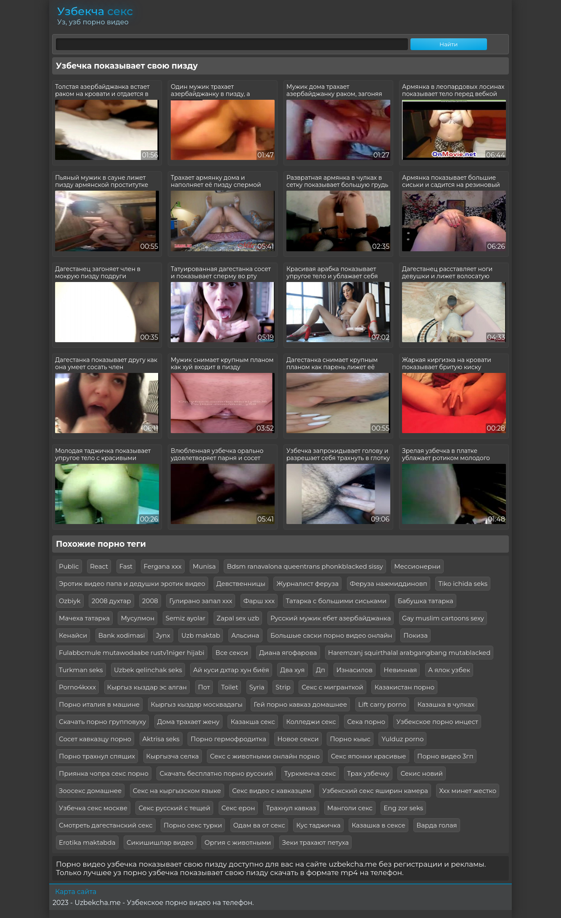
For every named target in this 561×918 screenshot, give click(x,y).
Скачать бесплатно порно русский (216, 773)
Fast (125, 566)
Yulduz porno (402, 739)
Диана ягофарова (288, 653)
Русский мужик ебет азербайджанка (330, 618)
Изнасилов (354, 670)
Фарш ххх (259, 601)
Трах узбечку (368, 773)
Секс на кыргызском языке (177, 791)
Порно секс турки (193, 825)
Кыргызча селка (172, 756)
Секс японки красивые (368, 756)
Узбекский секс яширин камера (375, 791)
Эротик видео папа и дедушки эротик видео (132, 584)
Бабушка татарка (425, 601)
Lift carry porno (382, 704)
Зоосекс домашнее (90, 791)
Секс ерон (238, 808)
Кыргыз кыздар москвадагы (197, 704)
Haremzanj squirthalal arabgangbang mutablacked (409, 653)
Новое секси (298, 739)
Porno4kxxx (77, 687)
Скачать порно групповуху (102, 722)
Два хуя (292, 670)
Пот (204, 687)
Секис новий (421, 773)
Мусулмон (137, 618)
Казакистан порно (404, 687)
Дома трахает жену (188, 722)
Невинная (400, 670)
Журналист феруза (307, 584)
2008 (150, 601)
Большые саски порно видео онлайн (331, 635)
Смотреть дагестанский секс (106, 825)
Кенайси (73, 635)
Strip (282, 687)
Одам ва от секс (259, 825)
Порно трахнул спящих (97, 756)
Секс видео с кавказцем (271, 791)
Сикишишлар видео (160, 842)
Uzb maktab (200, 635)
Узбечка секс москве (93, 808)
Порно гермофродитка (228, 739)
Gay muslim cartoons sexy (443, 618)
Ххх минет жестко (467, 791)
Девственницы (241, 584)
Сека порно (366, 722)
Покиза (415, 635)
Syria (257, 687)
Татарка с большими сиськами (336, 601)
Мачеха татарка (84, 618)
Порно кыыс (350, 739)
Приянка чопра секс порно (103, 773)
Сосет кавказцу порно (95, 739)
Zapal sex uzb (238, 618)
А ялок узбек (449, 670)
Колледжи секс (311, 722)
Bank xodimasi (121, 635)
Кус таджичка (318, 825)
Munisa (204, 566)
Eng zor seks (403, 808)
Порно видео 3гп (445, 756)
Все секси (231, 653)
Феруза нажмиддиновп (388, 584)
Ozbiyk (70, 601)
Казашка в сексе (378, 825)
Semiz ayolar (186, 618)
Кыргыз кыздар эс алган (147, 687)
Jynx (163, 635)
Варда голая (436, 825)
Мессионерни (417, 566)
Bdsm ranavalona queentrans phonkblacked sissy (305, 566)
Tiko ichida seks (462, 584)
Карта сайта (75, 892)
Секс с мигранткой (332, 687)
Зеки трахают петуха (315, 842)
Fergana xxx (163, 566)
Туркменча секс (310, 773)
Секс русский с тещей (174, 808)
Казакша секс (252, 722)
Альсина (245, 635)
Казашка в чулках (445, 704)
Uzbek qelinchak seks (148, 670)
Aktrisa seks (161, 739)
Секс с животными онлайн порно (265, 756)
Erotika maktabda (87, 842)
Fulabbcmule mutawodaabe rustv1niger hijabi (131, 653)
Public (69, 566)
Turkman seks (81, 670)
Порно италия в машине (99, 704)
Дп (320, 670)
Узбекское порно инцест (437, 722)
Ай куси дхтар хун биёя (231, 670)
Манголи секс (350, 808)
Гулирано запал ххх (200, 601)
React (99, 566)
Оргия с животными (237, 842)
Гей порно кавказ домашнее (300, 704)
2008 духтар (111, 601)
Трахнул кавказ (291, 808)
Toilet (229, 687)
